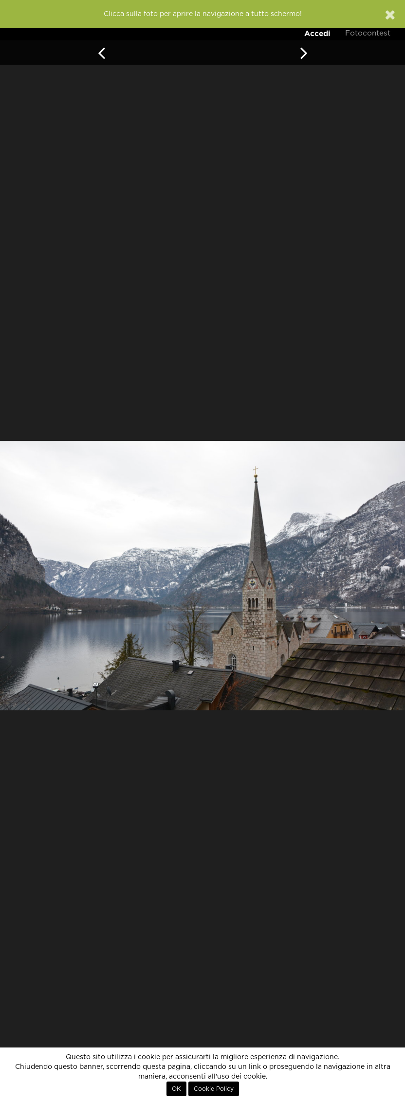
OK (176, 1089)
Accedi (317, 33)
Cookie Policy (214, 1089)
